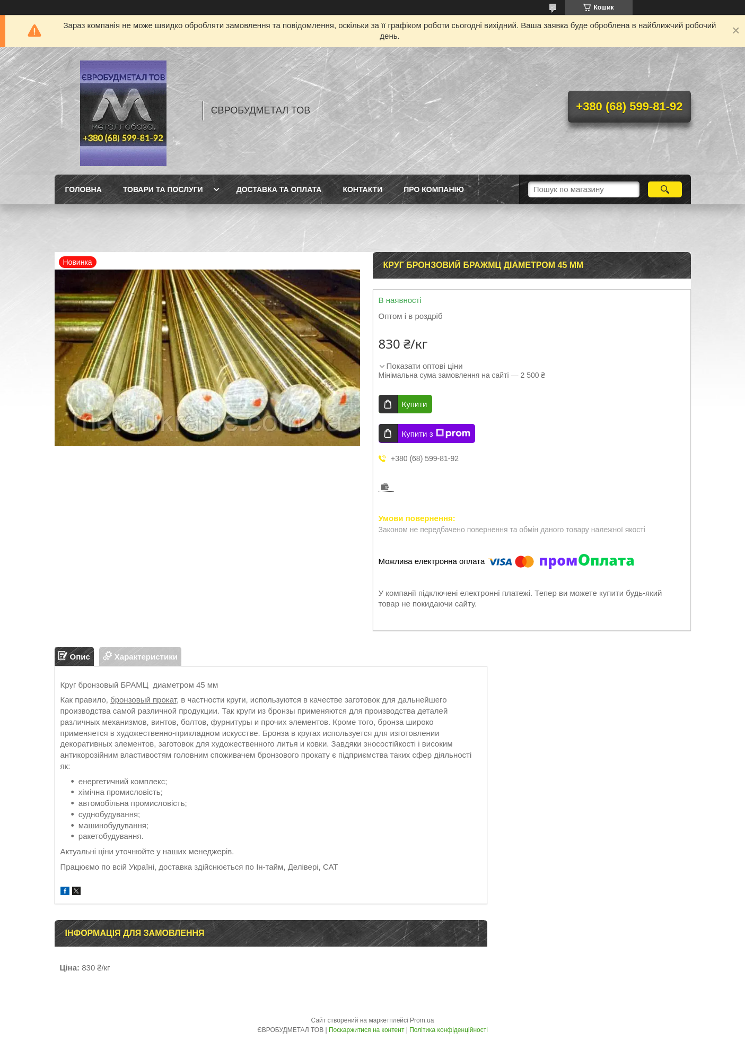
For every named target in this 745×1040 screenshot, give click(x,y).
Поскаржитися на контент (366, 1030)
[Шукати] (665, 189)
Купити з (436, 433)
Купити (414, 404)
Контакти (362, 189)
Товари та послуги (163, 189)
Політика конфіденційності (448, 1030)
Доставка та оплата (279, 189)
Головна (83, 189)
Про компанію (434, 189)
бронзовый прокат (143, 699)
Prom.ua (422, 1020)
